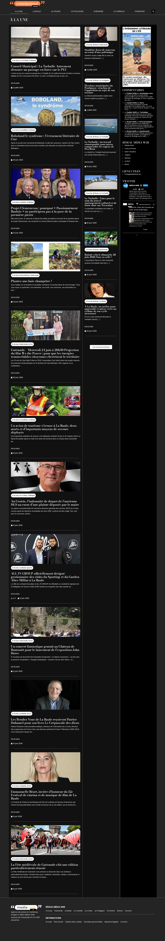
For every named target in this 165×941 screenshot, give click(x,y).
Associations (24, 275)
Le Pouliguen (77, 11)
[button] (153, 11)
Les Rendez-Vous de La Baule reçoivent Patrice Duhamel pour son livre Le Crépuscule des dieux (42, 729)
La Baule (37, 11)
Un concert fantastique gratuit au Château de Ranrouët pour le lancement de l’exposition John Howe (44, 656)
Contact (128, 921)
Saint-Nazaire (130, 151)
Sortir (30, 344)
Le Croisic (56, 11)
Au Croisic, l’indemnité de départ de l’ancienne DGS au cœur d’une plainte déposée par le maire (41, 508)
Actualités (23, 130)
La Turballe (119, 11)
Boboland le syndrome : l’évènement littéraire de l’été (40, 137)
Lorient (127, 161)
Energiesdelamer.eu (133, 174)
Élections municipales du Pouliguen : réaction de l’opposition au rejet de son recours (100, 89)
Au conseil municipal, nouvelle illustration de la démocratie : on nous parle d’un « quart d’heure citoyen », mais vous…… (139, 107)
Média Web (129, 145)
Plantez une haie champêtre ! (34, 280)
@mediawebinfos (145, 204)
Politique (32, 60)
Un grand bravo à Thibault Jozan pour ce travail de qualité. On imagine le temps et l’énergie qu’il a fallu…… (139, 134)
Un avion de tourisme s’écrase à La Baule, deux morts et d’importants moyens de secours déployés (44, 432)
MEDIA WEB (131, 205)
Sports (29, 574)
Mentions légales (111, 932)
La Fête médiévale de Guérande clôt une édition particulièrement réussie (43, 876)
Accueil (49, 932)
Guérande (98, 11)
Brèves (96, 45)
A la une (19, 11)
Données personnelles (93, 932)
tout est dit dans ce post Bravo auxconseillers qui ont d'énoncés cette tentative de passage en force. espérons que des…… (139, 97)
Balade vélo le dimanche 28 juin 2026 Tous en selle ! (100, 256)
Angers (127, 155)
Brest (127, 164)
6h (154, 204)
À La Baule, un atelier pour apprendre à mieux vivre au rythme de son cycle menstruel (100, 310)
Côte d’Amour (130, 148)
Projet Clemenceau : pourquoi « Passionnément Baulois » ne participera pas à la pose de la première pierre (42, 211)
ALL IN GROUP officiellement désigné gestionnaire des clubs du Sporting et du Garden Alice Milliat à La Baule (43, 583)
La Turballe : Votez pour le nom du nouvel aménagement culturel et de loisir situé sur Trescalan (100, 202)
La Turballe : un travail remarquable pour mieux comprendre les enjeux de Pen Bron (99, 145)
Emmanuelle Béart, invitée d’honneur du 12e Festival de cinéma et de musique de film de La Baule (43, 805)
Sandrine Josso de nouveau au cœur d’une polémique (100, 51)
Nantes (127, 158)
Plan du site (58, 932)
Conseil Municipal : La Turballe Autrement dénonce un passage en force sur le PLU (45, 68)
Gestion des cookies (73, 932)
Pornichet (140, 11)
